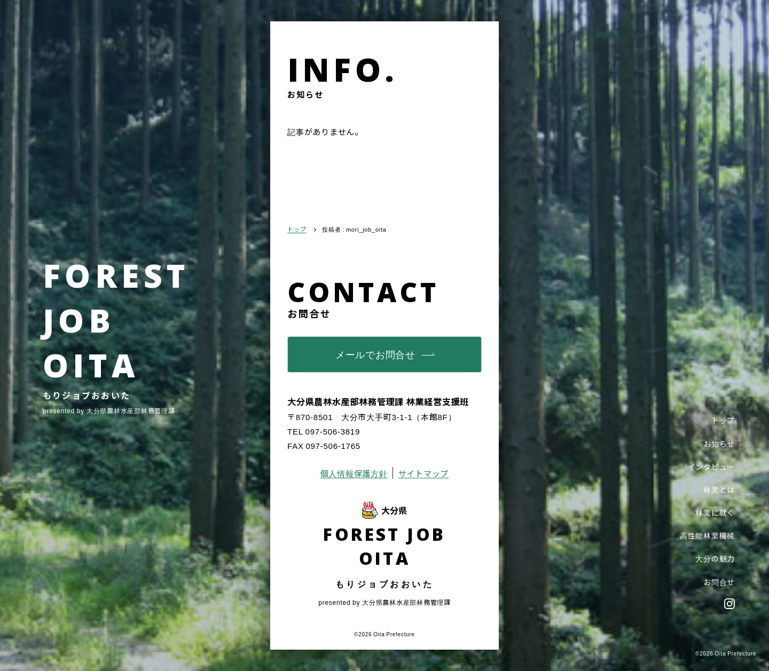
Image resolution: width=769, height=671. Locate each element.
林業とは (719, 489)
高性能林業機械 (707, 535)
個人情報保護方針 (354, 473)
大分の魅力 (715, 558)
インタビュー (711, 466)
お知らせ (719, 443)
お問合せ (719, 582)
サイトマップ (423, 473)
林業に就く (715, 512)
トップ (723, 420)
